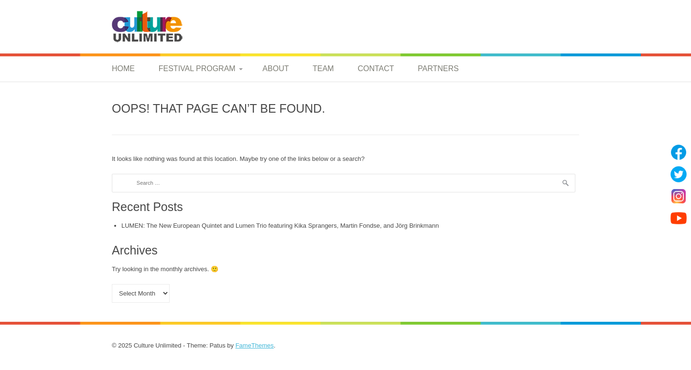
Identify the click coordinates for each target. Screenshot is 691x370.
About (275, 68)
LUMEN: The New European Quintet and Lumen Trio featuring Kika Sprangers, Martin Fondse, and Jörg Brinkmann (280, 225)
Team (323, 68)
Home (123, 68)
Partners (438, 68)
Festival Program (197, 68)
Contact (375, 68)
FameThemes (255, 345)
